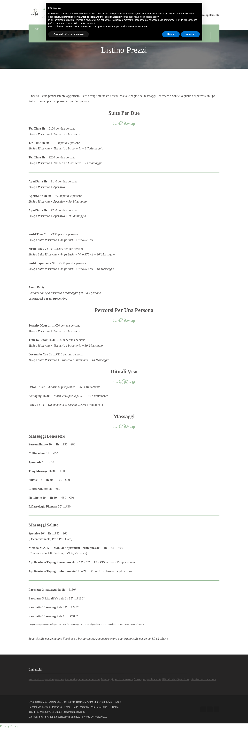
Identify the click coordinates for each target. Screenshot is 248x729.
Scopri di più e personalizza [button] (69, 34)
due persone (82, 101)
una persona (59, 101)
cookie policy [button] (152, 17)
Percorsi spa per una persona (82, 679)
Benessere (162, 96)
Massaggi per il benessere (117, 679)
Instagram (84, 638)
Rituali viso (169, 679)
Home (37, 29)
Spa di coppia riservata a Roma (196, 679)
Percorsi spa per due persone (46, 679)
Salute (176, 96)
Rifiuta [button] (171, 34)
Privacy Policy (9, 726)
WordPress (100, 716)
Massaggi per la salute (147, 679)
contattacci (36, 298)
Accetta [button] (190, 34)
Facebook (69, 638)
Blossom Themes (69, 716)
